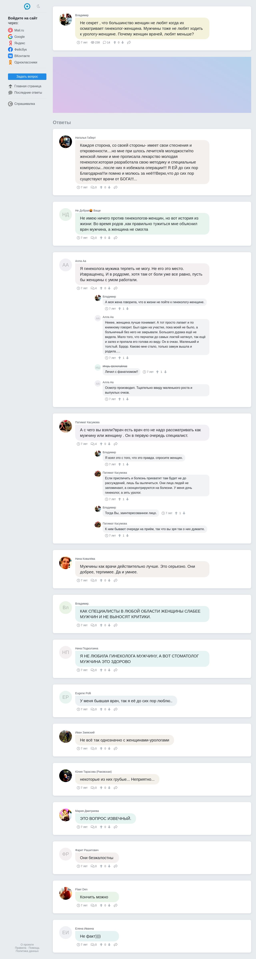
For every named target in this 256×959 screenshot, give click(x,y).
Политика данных (27, 951)
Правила (20, 947)
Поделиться (129, 42)
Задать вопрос (27, 76)
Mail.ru (16, 30)
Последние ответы (25, 92)
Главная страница (24, 86)
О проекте (27, 944)
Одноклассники (22, 62)
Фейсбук (17, 49)
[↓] (122, 42)
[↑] (115, 42)
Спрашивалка (21, 103)
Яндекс (16, 43)
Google (16, 36)
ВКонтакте (19, 55)
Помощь (34, 947)
